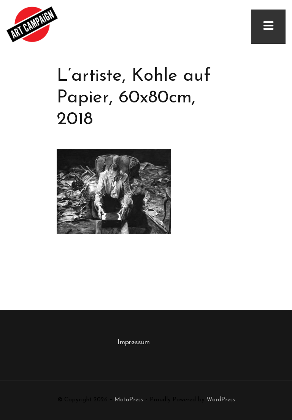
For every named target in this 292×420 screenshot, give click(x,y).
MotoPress (128, 400)
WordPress (220, 400)
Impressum (133, 342)
